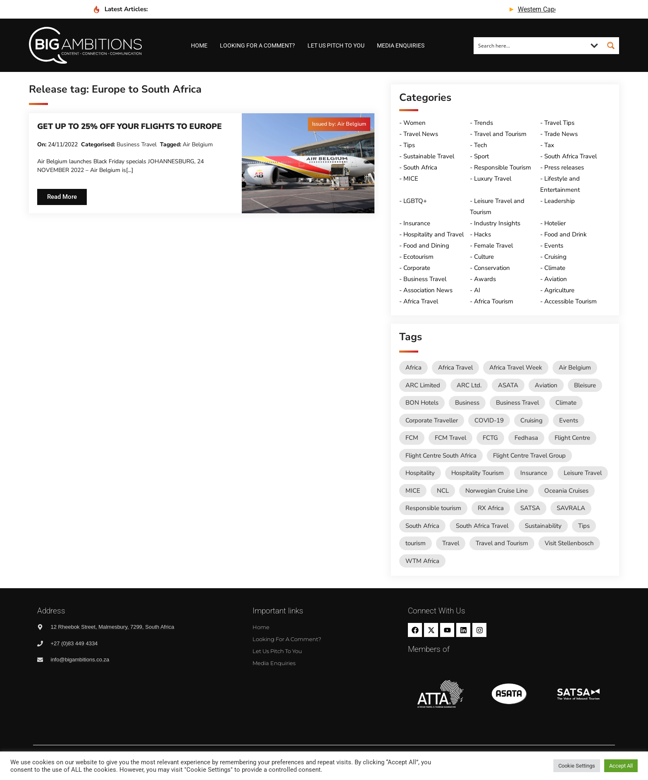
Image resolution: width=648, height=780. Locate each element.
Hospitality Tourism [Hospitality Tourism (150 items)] (477, 473)
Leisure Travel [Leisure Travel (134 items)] (583, 473)
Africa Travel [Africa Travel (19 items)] (455, 367)
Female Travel (493, 245)
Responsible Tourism (502, 167)
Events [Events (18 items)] (568, 420)
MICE (410, 178)
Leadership (559, 201)
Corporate (416, 268)
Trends (483, 123)
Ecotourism (418, 257)
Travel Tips (559, 123)
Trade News (561, 134)
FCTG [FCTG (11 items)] (490, 438)
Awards (485, 279)
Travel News (420, 134)
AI (477, 290)
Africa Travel (420, 301)
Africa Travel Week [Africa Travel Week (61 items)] (515, 367)
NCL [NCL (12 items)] (443, 491)
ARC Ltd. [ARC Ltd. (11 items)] (469, 385)
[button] (339, 124)
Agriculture (559, 290)
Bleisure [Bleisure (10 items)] (585, 385)
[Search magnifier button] (611, 45)
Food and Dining (426, 245)
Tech (480, 145)
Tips (409, 145)
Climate (554, 268)
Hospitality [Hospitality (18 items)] (420, 473)
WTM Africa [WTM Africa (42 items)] (422, 561)
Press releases (564, 167)
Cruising (555, 257)
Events (553, 245)
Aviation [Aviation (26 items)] (546, 385)
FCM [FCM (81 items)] (411, 438)
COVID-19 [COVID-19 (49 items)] (489, 420)
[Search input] (530, 45)
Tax (549, 145)
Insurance (416, 223)
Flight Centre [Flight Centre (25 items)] (572, 438)
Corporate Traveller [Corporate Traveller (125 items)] (431, 420)
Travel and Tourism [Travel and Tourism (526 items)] (502, 543)
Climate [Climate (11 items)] (566, 402)
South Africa (420, 167)
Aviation (555, 279)
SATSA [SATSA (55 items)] (530, 508)
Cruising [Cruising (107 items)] (531, 420)
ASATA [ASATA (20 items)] (508, 385)
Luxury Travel (492, 178)
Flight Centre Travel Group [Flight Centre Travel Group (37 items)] (529, 455)
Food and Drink (565, 234)
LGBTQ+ (415, 201)
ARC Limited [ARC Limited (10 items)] (422, 385)
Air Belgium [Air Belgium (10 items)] (575, 367)
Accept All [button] (621, 766)
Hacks (482, 234)
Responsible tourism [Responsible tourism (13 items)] (433, 508)
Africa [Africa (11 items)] (413, 367)
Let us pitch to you (335, 45)
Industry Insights (497, 223)
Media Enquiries (400, 45)
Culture (484, 257)
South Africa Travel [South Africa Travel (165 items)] (482, 526)
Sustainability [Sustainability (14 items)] (543, 526)
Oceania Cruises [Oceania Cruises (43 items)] (566, 491)
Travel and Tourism (500, 134)
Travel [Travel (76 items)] (450, 543)
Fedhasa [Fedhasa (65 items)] (526, 438)
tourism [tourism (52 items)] (415, 543)
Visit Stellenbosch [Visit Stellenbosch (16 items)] (569, 543)
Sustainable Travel (428, 156)
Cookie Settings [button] (576, 766)
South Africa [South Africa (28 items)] (422, 526)
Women (414, 123)
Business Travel (137, 144)
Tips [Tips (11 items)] (584, 526)
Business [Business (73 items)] (467, 402)
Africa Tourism (493, 301)
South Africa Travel (570, 156)
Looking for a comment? (257, 45)
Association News (428, 290)
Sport (481, 156)
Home (199, 45)
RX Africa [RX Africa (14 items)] (491, 508)
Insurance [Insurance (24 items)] (533, 473)
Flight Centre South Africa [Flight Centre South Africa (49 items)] (440, 455)
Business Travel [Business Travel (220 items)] (517, 402)
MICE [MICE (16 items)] (412, 491)
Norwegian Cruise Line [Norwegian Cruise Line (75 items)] (496, 491)
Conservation (492, 268)
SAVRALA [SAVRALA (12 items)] (571, 508)
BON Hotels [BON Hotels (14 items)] (421, 402)
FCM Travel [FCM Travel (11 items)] (450, 438)
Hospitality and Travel (433, 234)
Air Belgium (198, 144)
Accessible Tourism (570, 301)
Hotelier (555, 223)
